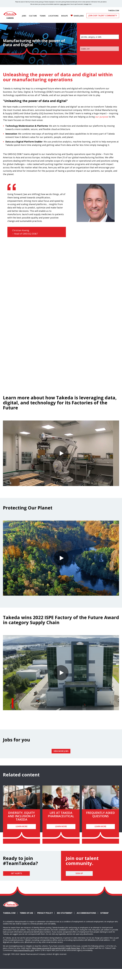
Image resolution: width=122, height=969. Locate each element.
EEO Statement (64, 913)
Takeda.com (9, 913)
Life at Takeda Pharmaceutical (61, 814)
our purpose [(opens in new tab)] (101, 116)
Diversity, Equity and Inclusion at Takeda (21, 816)
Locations (53, 15)
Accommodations (87, 913)
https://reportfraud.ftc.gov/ (23, 950)
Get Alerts (16, 873)
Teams (43, 15)
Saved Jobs (79, 15)
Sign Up (79, 873)
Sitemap (104, 913)
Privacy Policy (45, 913)
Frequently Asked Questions (100, 814)
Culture (33, 15)
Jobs (24, 15)
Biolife (64, 15)
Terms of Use (26, 913)
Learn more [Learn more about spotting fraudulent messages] (63, 4)
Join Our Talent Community (103, 15)
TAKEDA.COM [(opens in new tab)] (113, 10)
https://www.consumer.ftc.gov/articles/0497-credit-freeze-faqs (56, 948)
